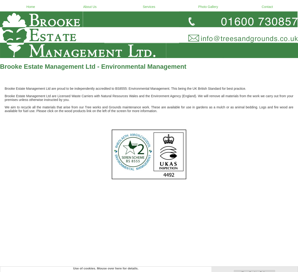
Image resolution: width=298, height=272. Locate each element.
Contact (267, 7)
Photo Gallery (208, 7)
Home (30, 7)
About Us (90, 7)
